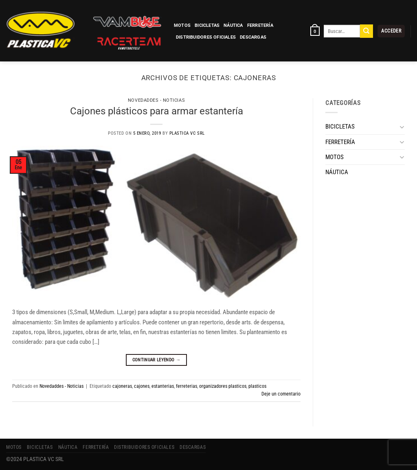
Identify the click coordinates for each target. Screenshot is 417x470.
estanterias (162, 386)
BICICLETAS (207, 25)
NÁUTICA (233, 25)
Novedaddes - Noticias (156, 100)
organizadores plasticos (222, 386)
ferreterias (186, 386)
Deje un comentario (281, 394)
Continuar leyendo (156, 359)
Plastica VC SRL (187, 133)
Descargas (253, 37)
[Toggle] (402, 126)
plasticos (257, 386)
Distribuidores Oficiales (206, 37)
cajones (141, 386)
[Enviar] (366, 30)
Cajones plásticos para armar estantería (156, 111)
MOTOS (182, 25)
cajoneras (122, 386)
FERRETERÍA (260, 25)
